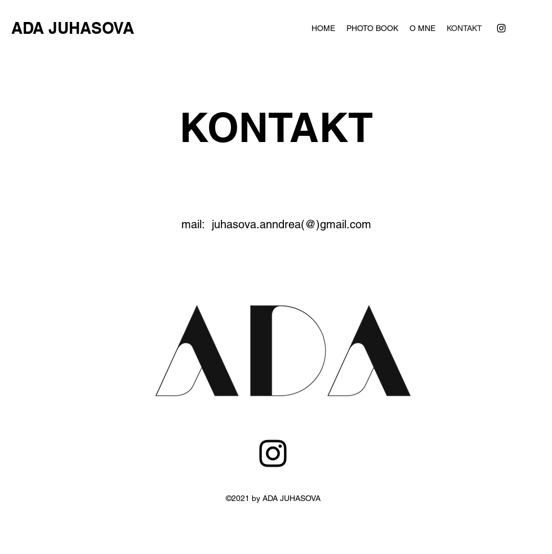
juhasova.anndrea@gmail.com (296, 544)
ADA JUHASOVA (72, 28)
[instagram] (501, 28)
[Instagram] (273, 453)
